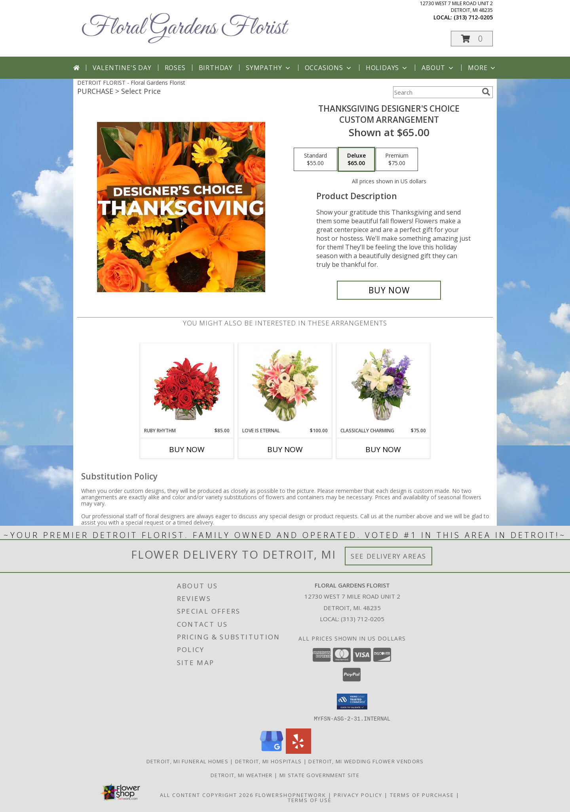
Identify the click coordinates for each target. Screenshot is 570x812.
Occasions (329, 67)
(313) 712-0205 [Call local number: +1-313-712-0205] (473, 17)
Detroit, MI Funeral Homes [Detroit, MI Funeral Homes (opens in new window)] (187, 760)
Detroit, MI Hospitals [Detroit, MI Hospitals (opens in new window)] (268, 760)
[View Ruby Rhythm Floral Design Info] (187, 385)
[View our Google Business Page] (271, 751)
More (482, 67)
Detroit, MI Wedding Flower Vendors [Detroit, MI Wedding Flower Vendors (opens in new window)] (366, 760)
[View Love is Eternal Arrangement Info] (285, 385)
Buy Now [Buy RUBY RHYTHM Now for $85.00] (187, 449)
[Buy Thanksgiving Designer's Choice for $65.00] (389, 290)
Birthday (216, 67)
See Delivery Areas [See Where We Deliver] (388, 556)
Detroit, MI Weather (242, 774)
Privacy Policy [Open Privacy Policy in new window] (358, 794)
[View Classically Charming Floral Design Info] (383, 385)
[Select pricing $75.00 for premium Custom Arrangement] (397, 159)
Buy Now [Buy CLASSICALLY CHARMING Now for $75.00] (383, 449)
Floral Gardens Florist (184, 28)
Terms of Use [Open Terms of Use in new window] (310, 799)
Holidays (387, 67)
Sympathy (268, 67)
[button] (472, 38)
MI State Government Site (319, 774)
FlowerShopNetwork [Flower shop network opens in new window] (290, 794)
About (438, 67)
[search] (486, 91)
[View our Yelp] (298, 751)
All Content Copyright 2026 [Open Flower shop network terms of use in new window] (206, 794)
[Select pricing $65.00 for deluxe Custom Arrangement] (356, 159)
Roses (175, 67)
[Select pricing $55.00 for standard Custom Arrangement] (315, 159)
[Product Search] (435, 92)
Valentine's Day (122, 67)
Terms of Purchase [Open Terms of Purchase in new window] (422, 794)
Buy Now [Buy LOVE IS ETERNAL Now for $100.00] (285, 449)
